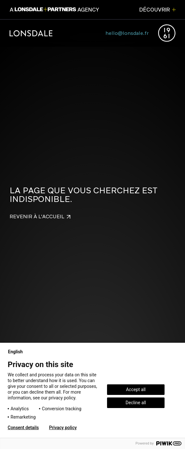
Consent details (23, 427)
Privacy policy (63, 427)
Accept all (136, 389)
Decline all (136, 402)
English (18, 351)
